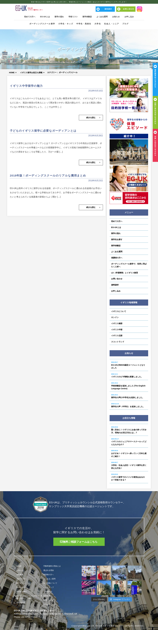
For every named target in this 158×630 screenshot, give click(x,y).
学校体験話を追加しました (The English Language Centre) (128, 386)
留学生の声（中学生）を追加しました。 (128, 405)
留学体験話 (87, 17)
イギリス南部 (116, 323)
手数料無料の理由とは (52, 566)
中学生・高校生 (83, 24)
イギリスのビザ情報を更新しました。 (127, 375)
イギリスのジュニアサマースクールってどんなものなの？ (129, 442)
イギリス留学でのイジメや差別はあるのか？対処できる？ (128, 477)
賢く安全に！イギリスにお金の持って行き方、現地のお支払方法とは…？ (129, 430)
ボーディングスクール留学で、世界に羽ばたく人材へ (129, 265)
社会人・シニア (111, 24)
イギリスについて (118, 311)
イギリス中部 (116, 330)
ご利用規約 (47, 592)
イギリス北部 (116, 336)
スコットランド (117, 342)
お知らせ (117, 17)
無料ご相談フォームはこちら (80, 541)
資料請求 (115, 285)
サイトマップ (48, 587)
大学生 (98, 24)
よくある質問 (103, 17)
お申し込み (131, 17)
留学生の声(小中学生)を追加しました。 (127, 396)
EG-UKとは (43, 17)
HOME (12, 72)
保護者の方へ (116, 258)
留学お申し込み (49, 604)
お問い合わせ (116, 279)
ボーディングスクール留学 (42, 24)
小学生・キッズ (65, 24)
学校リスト (73, 17)
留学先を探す (116, 239)
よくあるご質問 (49, 579)
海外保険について (50, 583)
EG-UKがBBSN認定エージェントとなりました (128, 365)
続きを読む (91, 118)
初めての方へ (27, 17)
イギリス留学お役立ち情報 (32, 72)
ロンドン (115, 317)
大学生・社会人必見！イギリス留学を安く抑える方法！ (129, 465)
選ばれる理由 (48, 570)
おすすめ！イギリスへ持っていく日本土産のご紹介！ (129, 453)
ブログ (125, 24)
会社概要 (19, 575)
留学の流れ (58, 17)
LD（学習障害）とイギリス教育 (124, 273)
